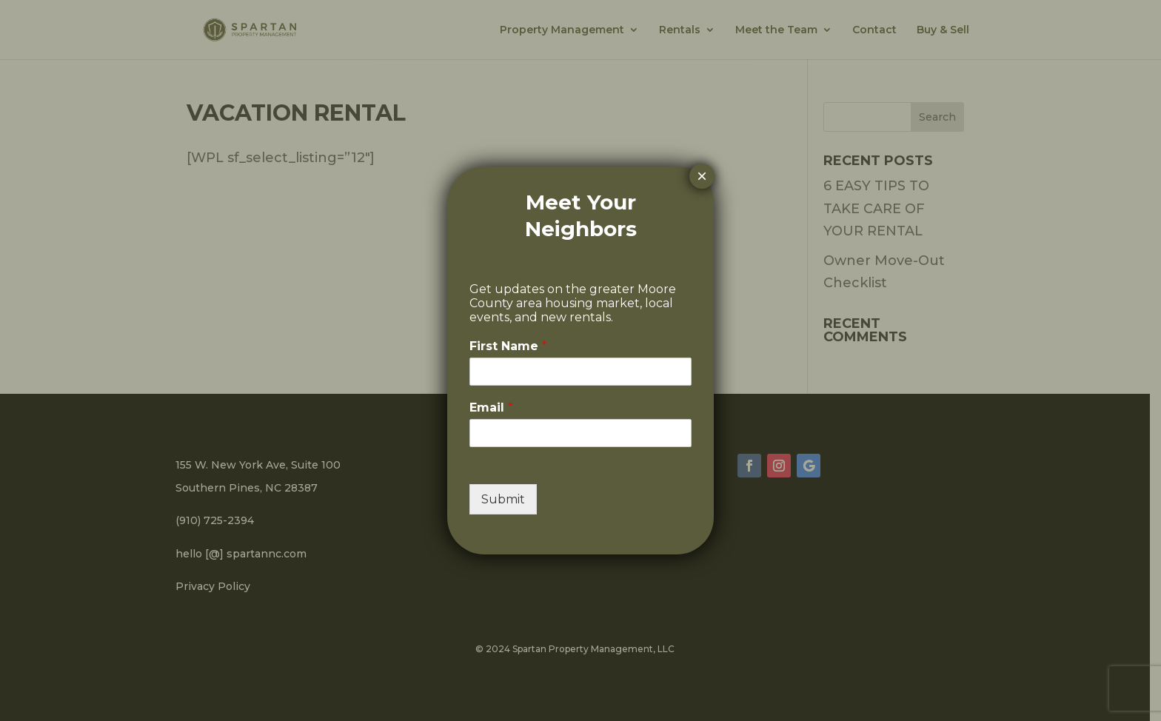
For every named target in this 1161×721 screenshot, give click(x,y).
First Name (508, 346)
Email (491, 407)
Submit (503, 499)
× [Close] (702, 176)
